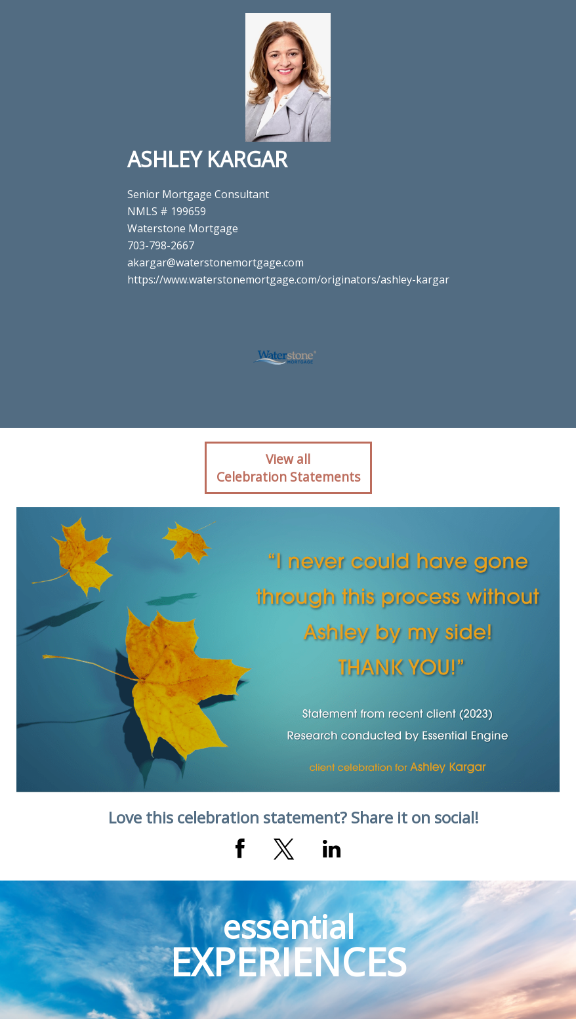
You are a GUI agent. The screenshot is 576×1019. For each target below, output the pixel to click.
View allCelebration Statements (288, 468)
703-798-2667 (160, 245)
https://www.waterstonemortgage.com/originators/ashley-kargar (288, 279)
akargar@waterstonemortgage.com (215, 262)
